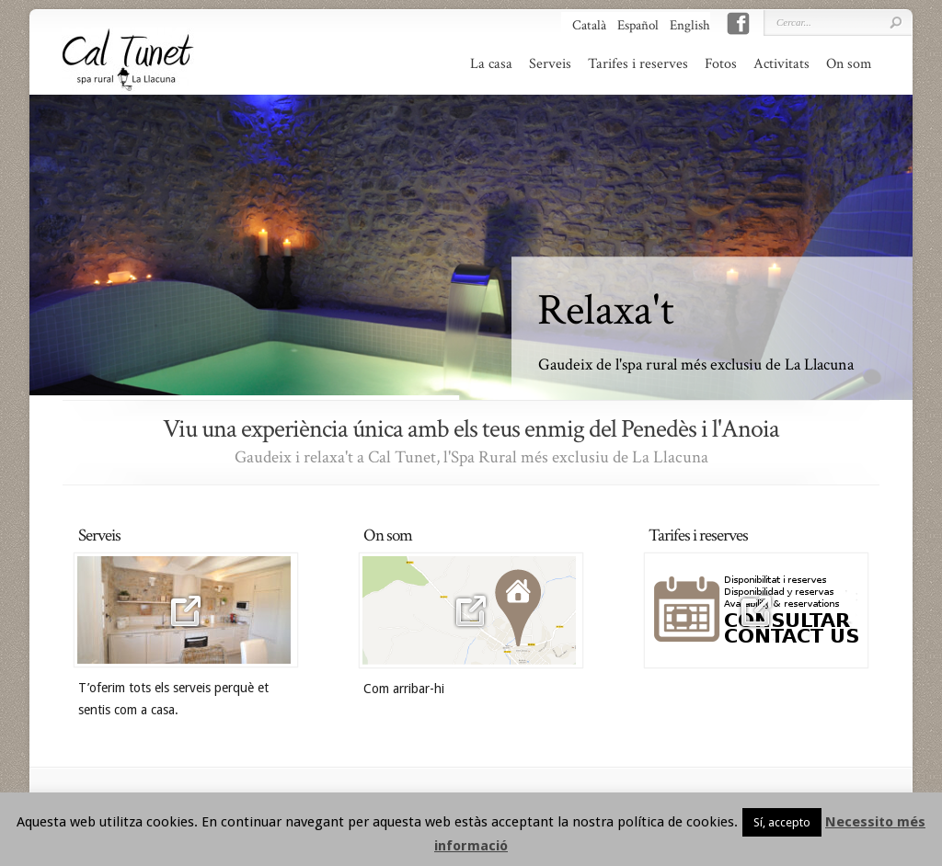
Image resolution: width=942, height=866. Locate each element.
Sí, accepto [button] (781, 822)
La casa (491, 64)
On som (849, 64)
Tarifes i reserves (638, 64)
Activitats (781, 64)
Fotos (721, 64)
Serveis (550, 64)
